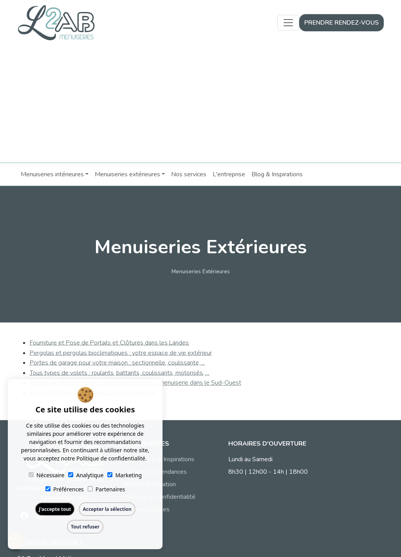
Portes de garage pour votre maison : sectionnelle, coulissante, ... (117, 362)
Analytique (85, 475)
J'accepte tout (55, 509)
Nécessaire (46, 475)
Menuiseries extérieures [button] (127, 174)
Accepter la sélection (107, 509)
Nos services (188, 174)
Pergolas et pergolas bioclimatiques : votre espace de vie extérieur (121, 352)
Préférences (64, 489)
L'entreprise (228, 174)
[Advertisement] (200, 104)
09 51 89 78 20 (322, 484)
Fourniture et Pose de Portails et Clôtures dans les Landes (109, 342)
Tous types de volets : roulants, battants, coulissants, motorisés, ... (119, 372)
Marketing (124, 475)
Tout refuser (85, 526)
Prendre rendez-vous (341, 22)
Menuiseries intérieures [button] (51, 174)
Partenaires (106, 489)
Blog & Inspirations (276, 174)
